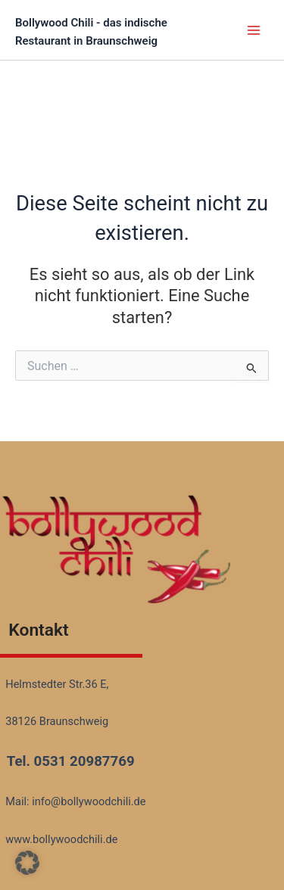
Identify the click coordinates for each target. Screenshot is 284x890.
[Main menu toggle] (254, 29)
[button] (27, 863)
